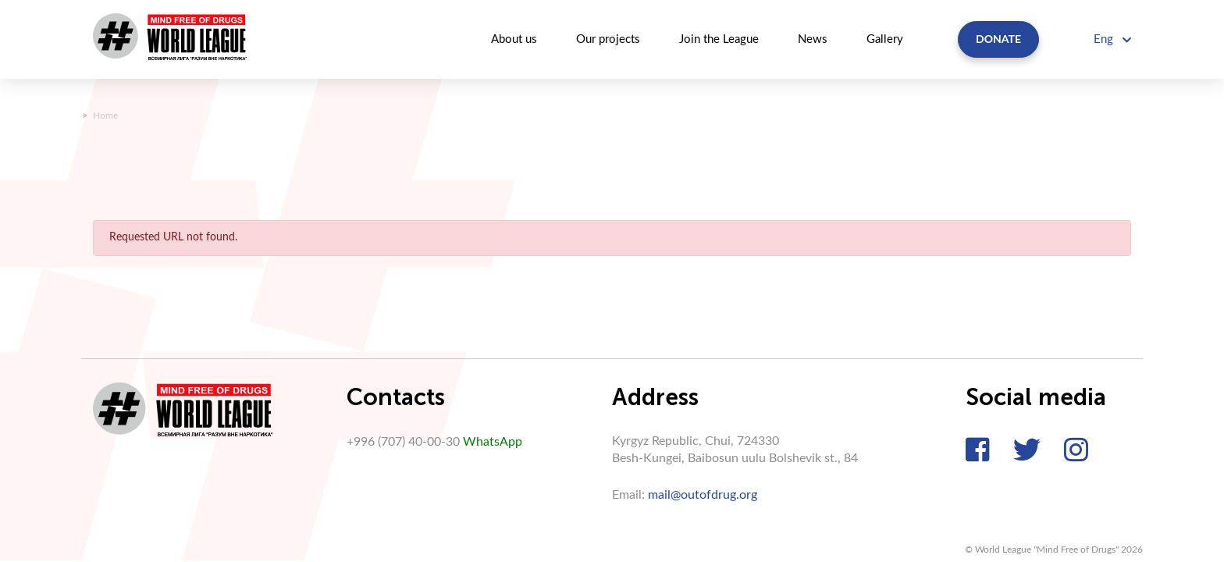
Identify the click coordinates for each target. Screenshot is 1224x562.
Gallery (884, 39)
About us (514, 39)
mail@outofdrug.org (702, 495)
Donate (998, 38)
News (812, 39)
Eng (1112, 39)
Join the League (719, 39)
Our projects (608, 39)
